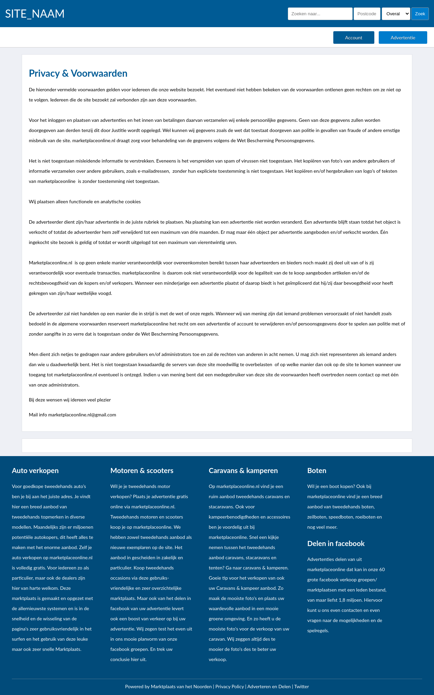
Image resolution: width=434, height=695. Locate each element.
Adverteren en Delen (269, 686)
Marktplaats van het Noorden (182, 686)
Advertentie (403, 37)
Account (353, 37)
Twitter (301, 686)
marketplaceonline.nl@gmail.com (82, 414)
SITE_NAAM (35, 13)
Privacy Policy (230, 686)
